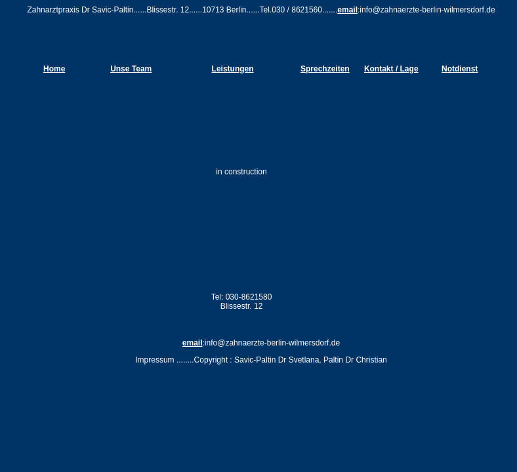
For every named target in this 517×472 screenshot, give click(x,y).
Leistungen (233, 68)
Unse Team (131, 68)
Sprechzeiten (325, 68)
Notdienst (460, 68)
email (347, 9)
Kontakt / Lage (391, 68)
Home (54, 68)
